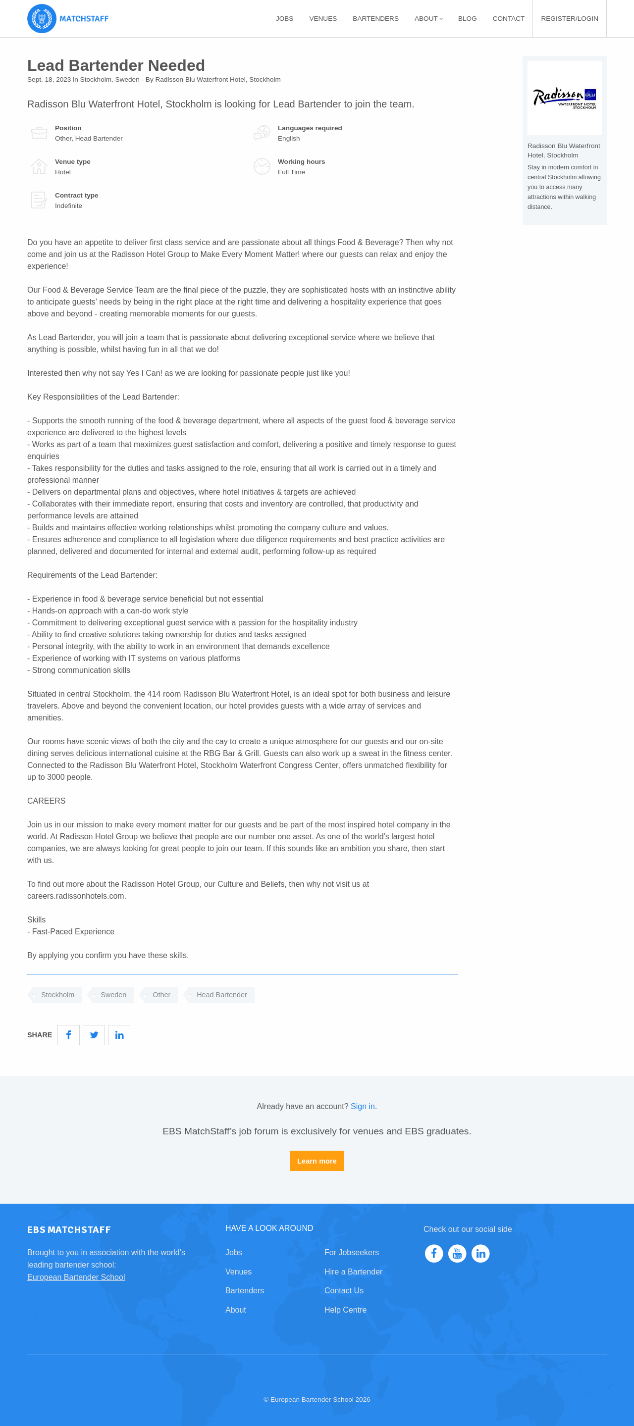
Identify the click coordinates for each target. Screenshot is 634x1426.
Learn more (317, 1161)
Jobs (285, 18)
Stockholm (57, 995)
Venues (323, 18)
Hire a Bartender (353, 1272)
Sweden (113, 995)
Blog (467, 18)
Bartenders (376, 18)
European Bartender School (76, 1277)
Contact (509, 18)
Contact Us (344, 1290)
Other (161, 995)
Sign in (363, 1106)
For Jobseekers (351, 1252)
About (429, 18)
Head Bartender (222, 995)
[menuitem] (285, 18)
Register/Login (569, 18)
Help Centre (345, 1310)
